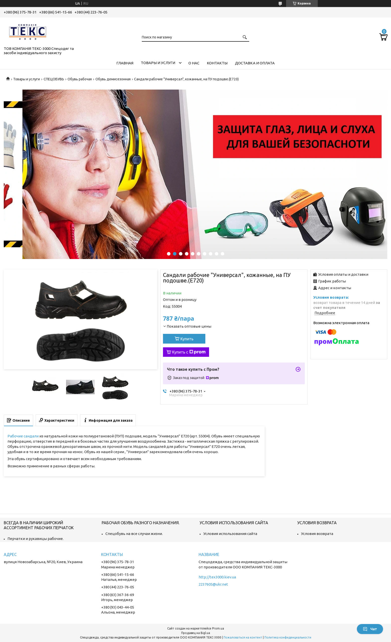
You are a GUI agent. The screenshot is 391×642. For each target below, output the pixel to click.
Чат (370, 629)
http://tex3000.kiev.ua (217, 577)
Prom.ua (218, 628)
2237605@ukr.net (213, 584)
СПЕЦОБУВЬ (54, 79)
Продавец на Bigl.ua (195, 633)
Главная (124, 63)
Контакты (217, 63)
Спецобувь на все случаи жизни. (134, 533)
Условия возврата (317, 533)
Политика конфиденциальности (287, 637)
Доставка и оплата (255, 63)
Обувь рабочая (80, 79)
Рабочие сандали (23, 436)
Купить (186, 339)
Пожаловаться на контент (243, 637)
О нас (193, 63)
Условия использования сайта (230, 533)
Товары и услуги (158, 63)
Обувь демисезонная (113, 79)
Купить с (189, 352)
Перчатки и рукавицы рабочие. (35, 538)
